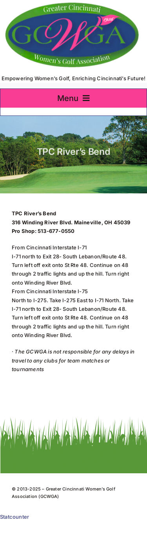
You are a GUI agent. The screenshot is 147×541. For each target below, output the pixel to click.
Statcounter (14, 517)
